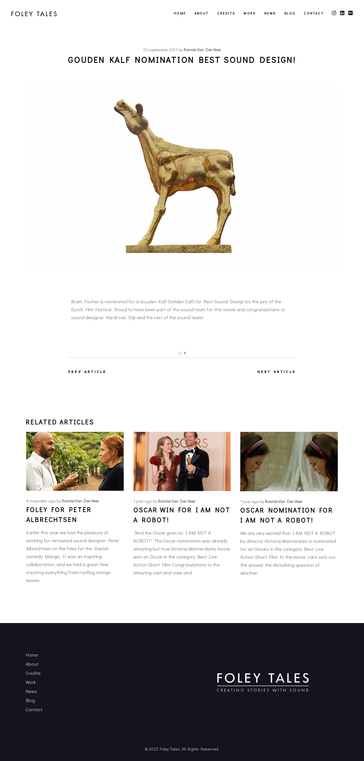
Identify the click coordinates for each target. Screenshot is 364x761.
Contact (34, 709)
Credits (33, 673)
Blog (30, 700)
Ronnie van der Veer (202, 49)
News (31, 691)
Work (31, 682)
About (32, 664)
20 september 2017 (160, 49)
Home (32, 654)
